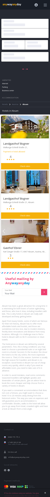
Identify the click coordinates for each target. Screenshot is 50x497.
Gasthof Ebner (12, 248)
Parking (5, 87)
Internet (5, 83)
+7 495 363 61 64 (17, 443)
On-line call (12, 452)
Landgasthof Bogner (16, 143)
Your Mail (22, 292)
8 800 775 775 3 (14, 437)
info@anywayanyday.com (18, 457)
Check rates (25, 166)
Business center (8, 90)
